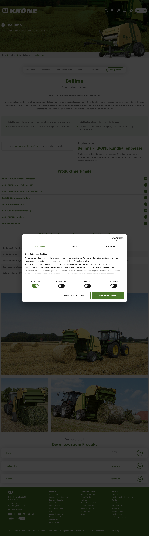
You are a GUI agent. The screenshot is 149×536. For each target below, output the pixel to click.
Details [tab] (74, 246)
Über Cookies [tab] (109, 246)
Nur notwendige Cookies (74, 295)
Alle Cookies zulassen (108, 295)
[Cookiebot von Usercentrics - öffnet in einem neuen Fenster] (114, 239)
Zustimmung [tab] (39, 246)
